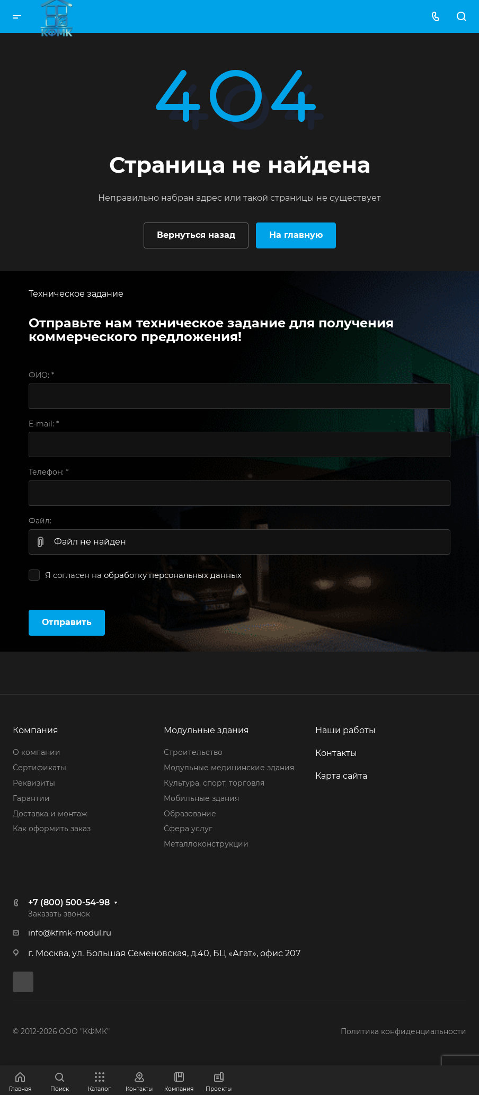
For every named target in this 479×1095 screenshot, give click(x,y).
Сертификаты (39, 767)
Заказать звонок (59, 914)
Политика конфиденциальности (403, 1031)
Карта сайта (341, 776)
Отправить (67, 622)
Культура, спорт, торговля (214, 783)
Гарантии (31, 798)
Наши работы (345, 730)
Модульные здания (206, 730)
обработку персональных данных (173, 575)
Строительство (193, 752)
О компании (36, 752)
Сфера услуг (188, 828)
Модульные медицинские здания (229, 767)
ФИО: (41, 375)
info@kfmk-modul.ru (69, 933)
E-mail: (44, 424)
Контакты (336, 753)
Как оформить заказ (52, 828)
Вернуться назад (196, 235)
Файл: (40, 521)
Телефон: (48, 472)
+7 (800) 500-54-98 (69, 902)
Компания (35, 730)
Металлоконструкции (206, 844)
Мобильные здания (201, 798)
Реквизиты (34, 783)
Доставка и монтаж (50, 813)
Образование (190, 813)
